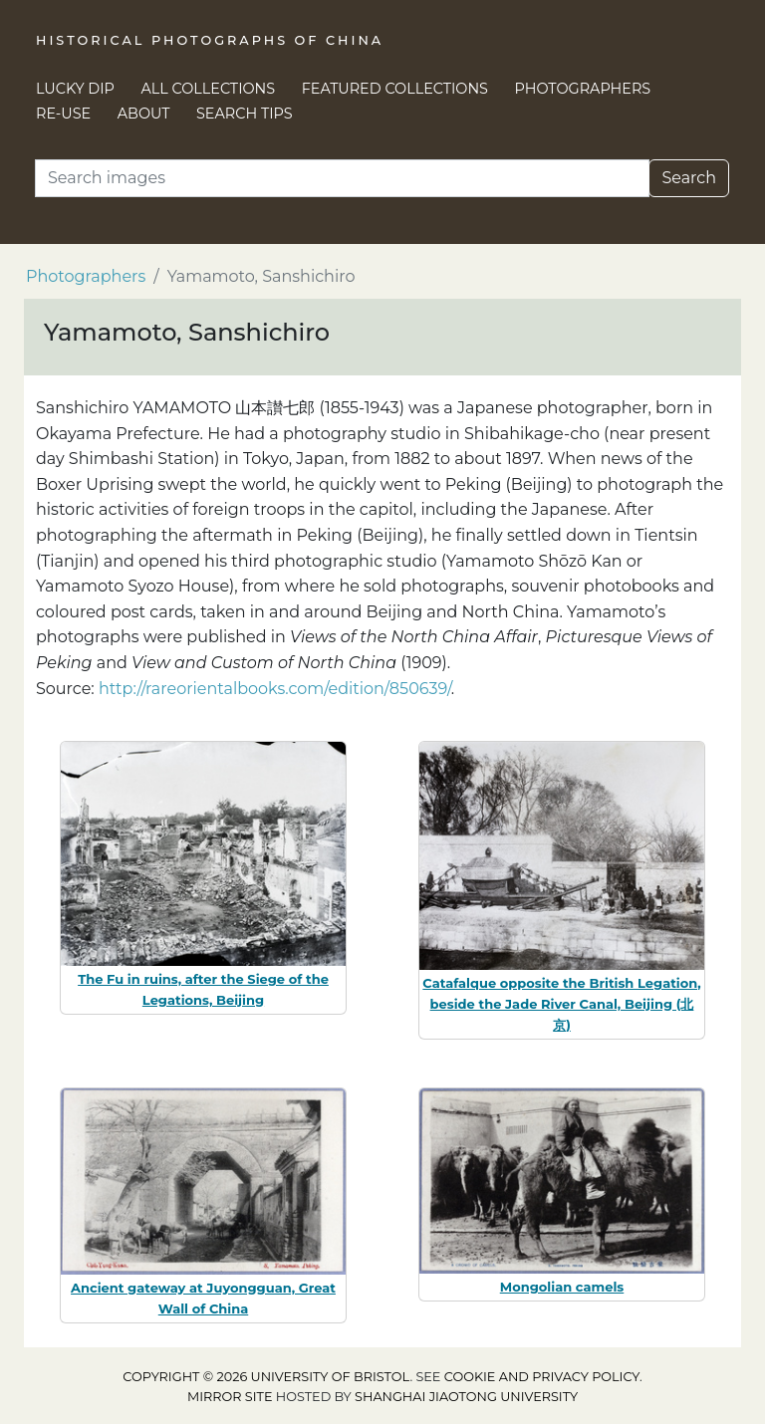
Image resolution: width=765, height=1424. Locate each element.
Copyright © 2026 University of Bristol (266, 1376)
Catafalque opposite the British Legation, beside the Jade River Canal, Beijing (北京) (561, 1004)
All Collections (208, 89)
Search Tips (244, 113)
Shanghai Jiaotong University (466, 1396)
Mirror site (230, 1396)
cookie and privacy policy (541, 1376)
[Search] (342, 178)
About (144, 113)
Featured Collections (395, 89)
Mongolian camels (562, 1287)
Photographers (583, 89)
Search (688, 177)
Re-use (63, 113)
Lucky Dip (75, 89)
